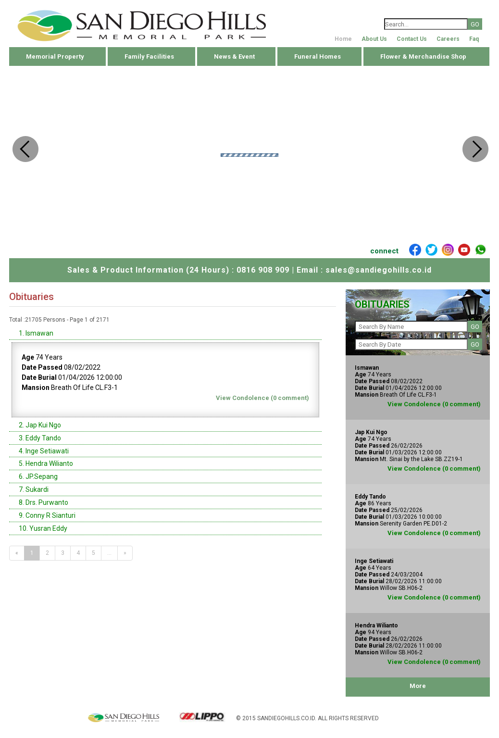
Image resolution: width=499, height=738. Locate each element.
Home (343, 39)
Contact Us (412, 39)
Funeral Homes (317, 56)
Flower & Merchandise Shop (423, 56)
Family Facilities (149, 56)
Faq (474, 39)
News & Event (234, 56)
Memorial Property (55, 56)
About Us (374, 39)
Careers (448, 39)
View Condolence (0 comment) (262, 397)
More (418, 685)
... (109, 553)
